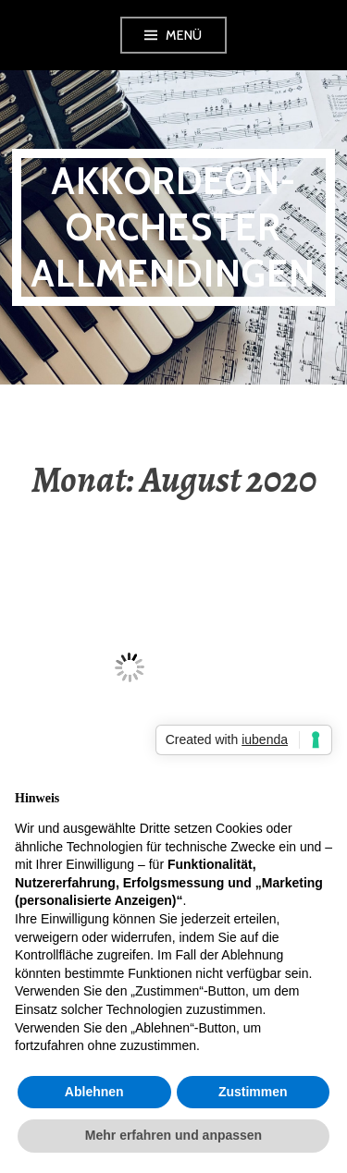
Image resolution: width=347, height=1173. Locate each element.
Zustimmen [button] (253, 1091)
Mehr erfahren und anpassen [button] (173, 1135)
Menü (184, 35)
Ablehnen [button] (94, 1091)
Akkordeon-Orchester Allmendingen (173, 227)
